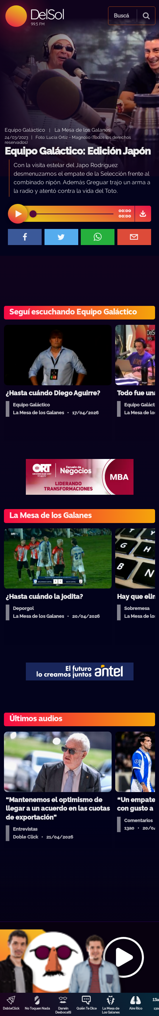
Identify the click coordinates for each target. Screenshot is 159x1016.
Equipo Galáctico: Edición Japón (77, 151)
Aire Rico (135, 1008)
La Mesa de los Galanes (83, 130)
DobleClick (11, 1008)
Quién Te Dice (86, 1008)
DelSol (47, 14)
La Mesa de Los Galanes (111, 1010)
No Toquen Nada (37, 1008)
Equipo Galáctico (25, 130)
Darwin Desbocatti (63, 1010)
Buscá (121, 16)
